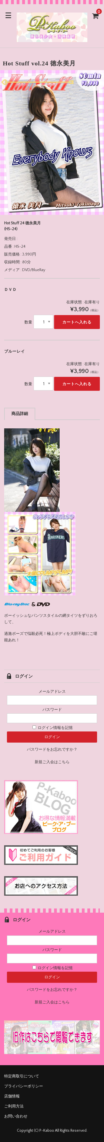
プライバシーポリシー (23, 1086)
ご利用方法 (14, 1106)
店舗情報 (12, 1096)
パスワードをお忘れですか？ (52, 749)
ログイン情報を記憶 (52, 728)
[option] (52, 142)
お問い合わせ (15, 1116)
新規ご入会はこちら (52, 762)
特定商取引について (21, 1076)
